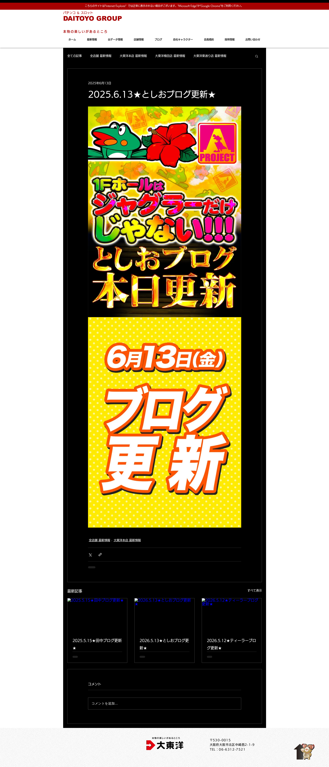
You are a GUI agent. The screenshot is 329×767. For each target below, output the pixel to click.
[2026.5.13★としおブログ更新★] (164, 615)
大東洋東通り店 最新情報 (209, 55)
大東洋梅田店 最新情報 (170, 55)
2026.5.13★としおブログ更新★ (164, 644)
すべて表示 (254, 590)
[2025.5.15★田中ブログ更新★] (97, 615)
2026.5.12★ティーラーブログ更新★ (231, 644)
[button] (257, 56)
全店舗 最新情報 (100, 55)
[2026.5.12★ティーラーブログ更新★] (232, 615)
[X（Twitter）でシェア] (90, 555)
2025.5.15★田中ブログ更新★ (97, 644)
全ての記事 (74, 55)
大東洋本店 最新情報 (133, 55)
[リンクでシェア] (100, 555)
